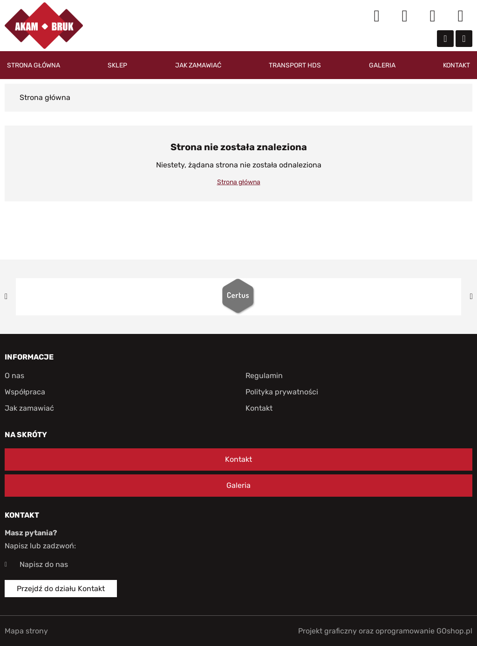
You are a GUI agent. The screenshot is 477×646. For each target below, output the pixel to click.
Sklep (117, 65)
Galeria (382, 65)
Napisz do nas (44, 564)
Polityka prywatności (281, 391)
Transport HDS (295, 65)
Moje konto (404, 16)
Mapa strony (26, 630)
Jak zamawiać (198, 65)
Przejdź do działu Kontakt (61, 588)
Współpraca (25, 391)
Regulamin (264, 375)
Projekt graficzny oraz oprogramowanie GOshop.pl (385, 630)
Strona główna (33, 65)
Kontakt (456, 65)
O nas (14, 375)
